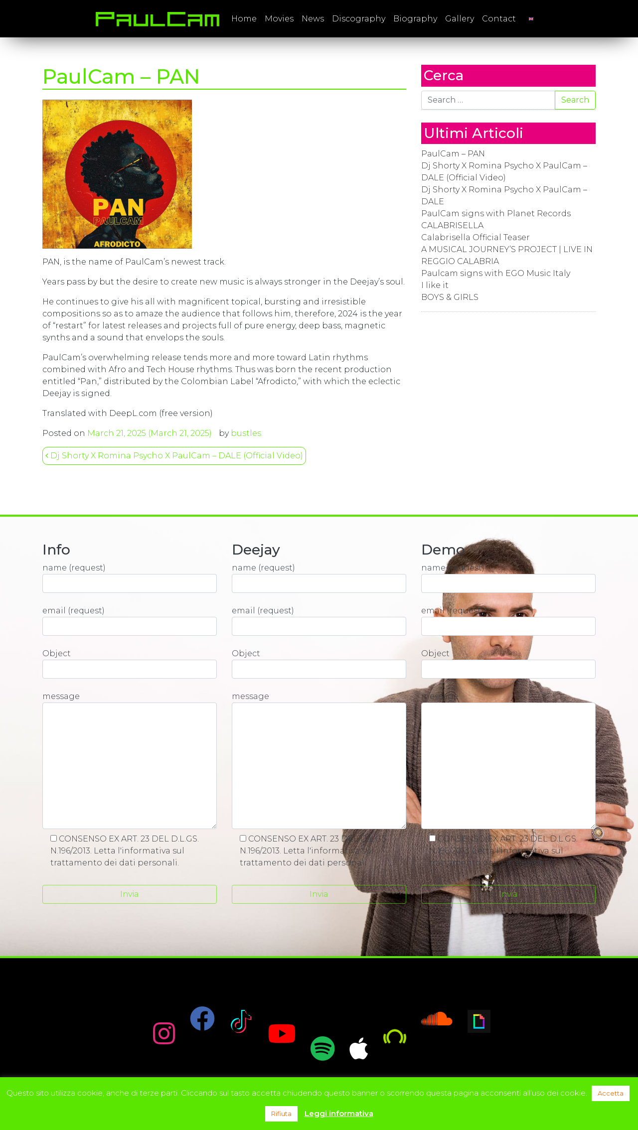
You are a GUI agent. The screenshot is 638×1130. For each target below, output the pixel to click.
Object (129, 664)
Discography (358, 18)
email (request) (129, 621)
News (313, 18)
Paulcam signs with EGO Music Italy (495, 273)
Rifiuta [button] (281, 1114)
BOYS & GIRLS (449, 297)
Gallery (459, 18)
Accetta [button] (611, 1093)
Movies (279, 18)
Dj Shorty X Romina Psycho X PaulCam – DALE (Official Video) (174, 455)
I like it (435, 285)
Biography (415, 18)
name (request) (129, 578)
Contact (499, 18)
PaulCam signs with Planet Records (496, 213)
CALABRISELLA (452, 225)
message (129, 760)
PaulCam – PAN (453, 153)
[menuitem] (531, 18)
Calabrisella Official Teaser (475, 237)
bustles (246, 433)
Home (244, 18)
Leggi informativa (339, 1113)
